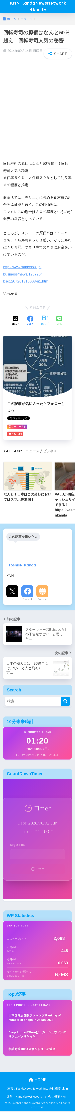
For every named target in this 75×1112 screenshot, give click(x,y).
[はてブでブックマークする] (44, 321)
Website (42, 599)
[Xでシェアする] (15, 321)
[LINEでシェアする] (59, 321)
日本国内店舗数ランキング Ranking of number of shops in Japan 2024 (34, 1018)
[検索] (65, 701)
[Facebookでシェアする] (30, 321)
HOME (37, 1080)
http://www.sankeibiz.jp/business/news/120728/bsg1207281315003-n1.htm (25, 275)
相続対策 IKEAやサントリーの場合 (31, 1049)
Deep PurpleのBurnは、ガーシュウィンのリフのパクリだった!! (37, 1035)
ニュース (32, 452)
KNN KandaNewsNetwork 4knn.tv (38, 6)
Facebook (27, 599)
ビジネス (50, 452)
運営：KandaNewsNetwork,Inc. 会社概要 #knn (37, 1089)
